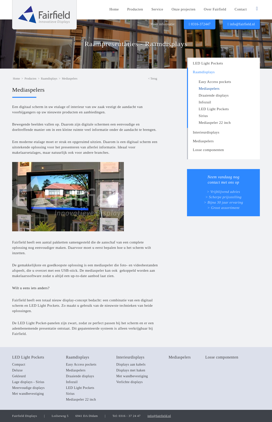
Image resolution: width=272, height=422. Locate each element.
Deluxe (17, 370)
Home (16, 78)
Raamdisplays (204, 72)
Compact (18, 364)
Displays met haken (130, 370)
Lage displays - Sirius (28, 382)
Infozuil (205, 102)
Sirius (203, 116)
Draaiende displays (214, 95)
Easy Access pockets (215, 82)
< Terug (152, 78)
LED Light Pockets (208, 63)
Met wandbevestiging (28, 393)
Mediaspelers (209, 88)
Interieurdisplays (206, 132)
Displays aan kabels (131, 364)
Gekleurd (19, 376)
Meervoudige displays (28, 388)
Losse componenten (208, 150)
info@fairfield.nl (241, 24)
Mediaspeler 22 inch (215, 123)
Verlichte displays (129, 382)
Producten (30, 78)
